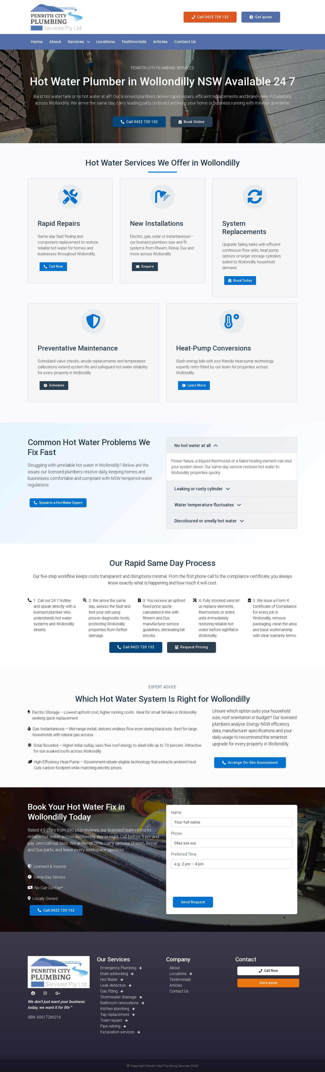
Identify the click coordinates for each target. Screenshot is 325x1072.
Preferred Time (184, 854)
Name (176, 812)
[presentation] (208, 881)
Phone (176, 833)
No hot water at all (196, 445)
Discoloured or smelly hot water (209, 520)
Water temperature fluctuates (207, 504)
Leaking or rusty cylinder (202, 488)
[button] (37, 42)
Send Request (193, 902)
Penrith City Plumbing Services (167, 1066)
